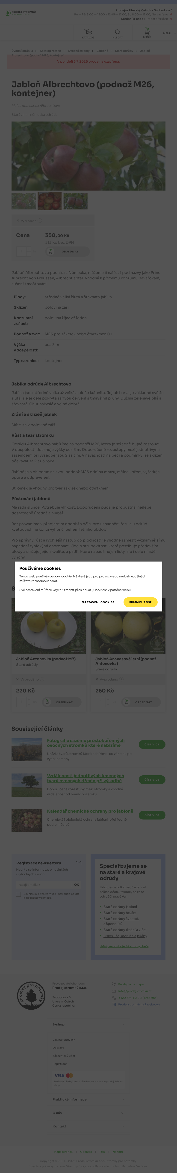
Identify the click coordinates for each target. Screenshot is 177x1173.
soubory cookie (60, 577)
